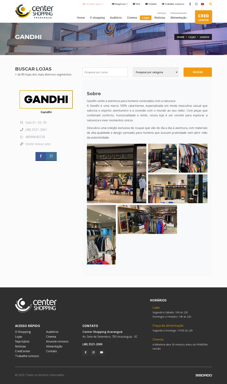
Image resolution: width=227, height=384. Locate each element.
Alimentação (178, 17)
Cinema (132, 17)
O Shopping (23, 332)
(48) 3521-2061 (33, 129)
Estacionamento (178, 13)
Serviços (161, 13)
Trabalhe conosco (27, 356)
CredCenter (22, 351)
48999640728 (32, 137)
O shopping (97, 17)
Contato (51, 351)
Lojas (145, 17)
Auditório (116, 17)
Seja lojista (22, 341)
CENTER (203, 18)
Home (81, 17)
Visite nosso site (35, 144)
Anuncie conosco (57, 341)
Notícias (159, 17)
